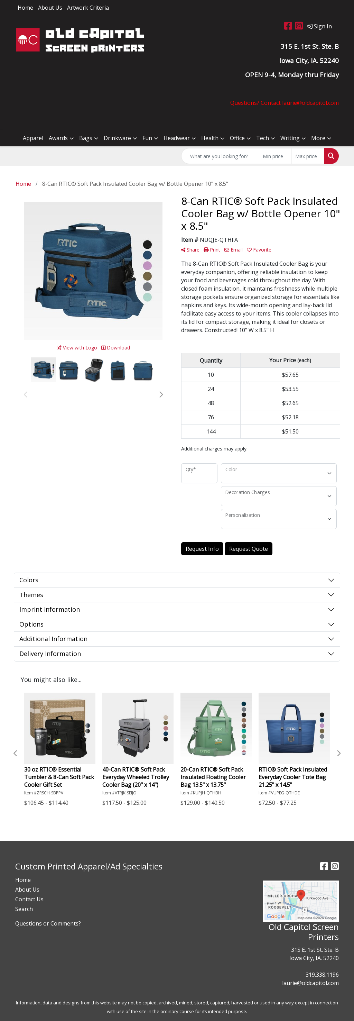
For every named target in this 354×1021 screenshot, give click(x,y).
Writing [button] (290, 138)
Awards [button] (58, 138)
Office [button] (237, 138)
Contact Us (29, 899)
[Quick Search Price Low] (275, 156)
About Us (50, 7)
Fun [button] (147, 138)
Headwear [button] (177, 138)
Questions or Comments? (48, 923)
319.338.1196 (322, 974)
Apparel (33, 138)
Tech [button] (262, 138)
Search (24, 909)
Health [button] (209, 138)
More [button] (318, 138)
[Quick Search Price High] (307, 156)
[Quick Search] (220, 156)
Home (25, 7)
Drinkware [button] (117, 138)
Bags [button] (85, 138)
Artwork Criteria (88, 7)
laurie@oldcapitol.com (310, 983)
